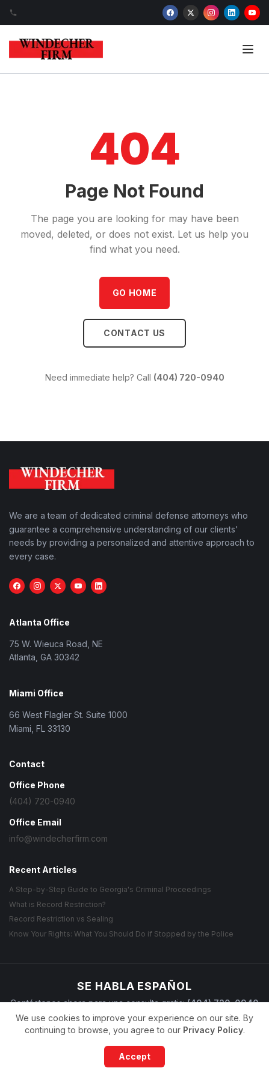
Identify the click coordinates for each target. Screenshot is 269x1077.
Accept (134, 1056)
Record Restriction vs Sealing (61, 918)
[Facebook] (170, 12)
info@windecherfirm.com (58, 838)
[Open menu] (248, 49)
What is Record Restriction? (57, 904)
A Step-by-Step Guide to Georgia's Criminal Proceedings (110, 889)
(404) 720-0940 (188, 377)
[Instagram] (211, 12)
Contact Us (134, 333)
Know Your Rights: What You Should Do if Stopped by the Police (121, 933)
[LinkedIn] (232, 12)
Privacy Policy (213, 1030)
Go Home (135, 293)
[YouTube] (252, 12)
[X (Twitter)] (191, 12)
